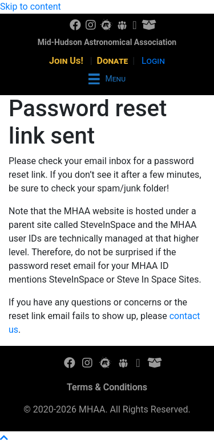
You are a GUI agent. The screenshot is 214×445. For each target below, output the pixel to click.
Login (153, 60)
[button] (4, 437)
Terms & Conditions (107, 387)
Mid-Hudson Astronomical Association (107, 42)
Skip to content (30, 6)
